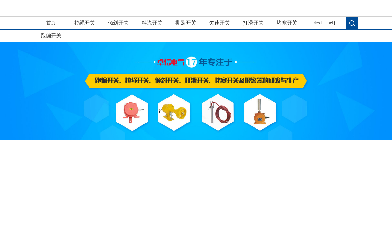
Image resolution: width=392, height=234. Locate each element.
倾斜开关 (118, 23)
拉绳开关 (84, 23)
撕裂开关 (185, 23)
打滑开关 (253, 23)
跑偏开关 (51, 35)
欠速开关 (219, 23)
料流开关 (152, 23)
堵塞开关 (287, 23)
